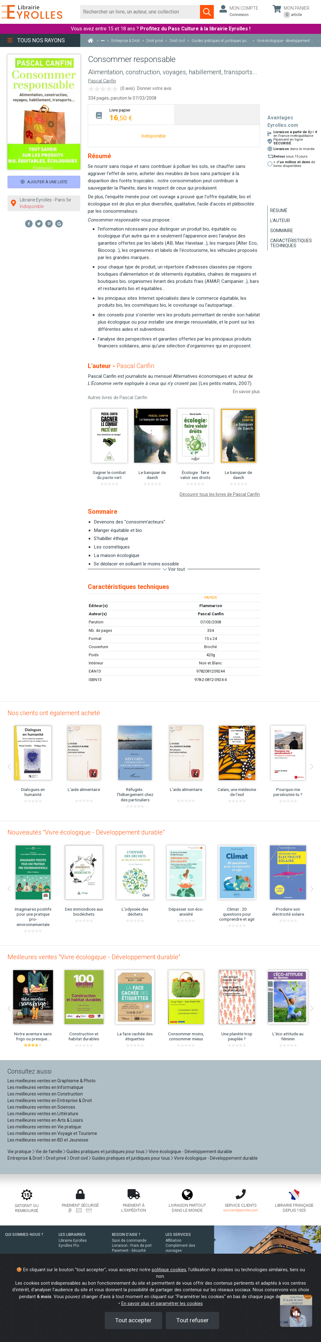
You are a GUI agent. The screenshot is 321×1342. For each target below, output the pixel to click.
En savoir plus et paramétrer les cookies (162, 1303)
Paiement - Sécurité (129, 1250)
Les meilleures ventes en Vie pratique (44, 1126)
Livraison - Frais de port (132, 1245)
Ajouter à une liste (44, 181)
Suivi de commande (129, 1240)
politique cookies (169, 1269)
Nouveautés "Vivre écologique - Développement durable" (86, 832)
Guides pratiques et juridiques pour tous (105, 1151)
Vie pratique (19, 1151)
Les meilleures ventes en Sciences (41, 1107)
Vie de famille (48, 1151)
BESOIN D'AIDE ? (126, 1234)
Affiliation (174, 1240)
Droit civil (79, 1158)
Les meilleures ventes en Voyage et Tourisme (52, 1133)
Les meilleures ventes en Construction (45, 1093)
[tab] (131, 114)
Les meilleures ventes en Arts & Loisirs (45, 1120)
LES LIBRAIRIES (72, 1234)
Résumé (278, 210)
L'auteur (280, 220)
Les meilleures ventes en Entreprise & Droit (50, 1100)
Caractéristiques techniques (291, 243)
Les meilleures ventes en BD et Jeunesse (48, 1139)
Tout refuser (192, 1320)
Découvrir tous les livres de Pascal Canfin (220, 494)
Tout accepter (133, 1320)
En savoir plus (246, 391)
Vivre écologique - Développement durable (190, 1151)
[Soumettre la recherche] (207, 12)
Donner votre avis (154, 88)
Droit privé (56, 1158)
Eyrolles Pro (69, 1245)
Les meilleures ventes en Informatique (45, 1087)
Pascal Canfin (102, 81)
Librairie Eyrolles (73, 1240)
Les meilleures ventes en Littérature (43, 1113)
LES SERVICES (178, 1234)
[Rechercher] (140, 12)
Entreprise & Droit (25, 1158)
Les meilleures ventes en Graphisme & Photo (52, 1080)
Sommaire (281, 230)
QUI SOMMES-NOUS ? (24, 1234)
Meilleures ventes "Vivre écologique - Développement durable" (94, 957)
